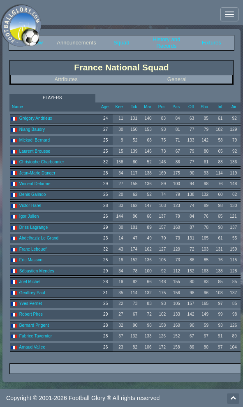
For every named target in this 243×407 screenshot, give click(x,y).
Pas (176, 107)
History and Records (166, 42)
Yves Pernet (30, 303)
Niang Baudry (32, 129)
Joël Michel (30, 281)
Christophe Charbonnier (41, 162)
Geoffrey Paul (32, 293)
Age (105, 107)
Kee (119, 107)
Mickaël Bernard (34, 140)
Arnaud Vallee (32, 347)
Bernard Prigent (34, 325)
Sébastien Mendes (36, 271)
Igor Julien (29, 216)
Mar (147, 107)
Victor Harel (30, 205)
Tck (134, 107)
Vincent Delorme (35, 183)
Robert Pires (31, 314)
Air (234, 107)
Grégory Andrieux (35, 118)
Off (191, 107)
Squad (121, 43)
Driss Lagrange (33, 227)
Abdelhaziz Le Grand (38, 238)
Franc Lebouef (32, 249)
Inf (220, 107)
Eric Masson (31, 260)
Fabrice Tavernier (35, 336)
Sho (204, 107)
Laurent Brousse (34, 151)
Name (17, 107)
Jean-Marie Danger (37, 173)
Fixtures (211, 43)
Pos (162, 107)
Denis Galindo (32, 194)
